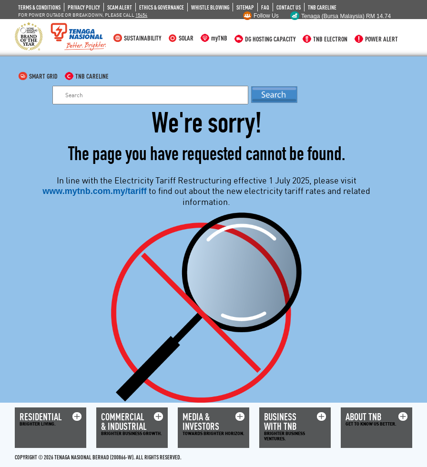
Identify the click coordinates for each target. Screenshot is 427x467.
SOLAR (186, 38)
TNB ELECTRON (330, 39)
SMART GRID (43, 76)
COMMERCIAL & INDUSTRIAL (124, 421)
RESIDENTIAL (41, 416)
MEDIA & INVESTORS (201, 421)
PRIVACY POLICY (84, 7)
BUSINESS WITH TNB (280, 421)
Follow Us (266, 15)
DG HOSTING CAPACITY (270, 39)
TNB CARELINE (322, 7)
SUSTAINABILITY (142, 38)
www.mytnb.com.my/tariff (94, 191)
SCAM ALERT (119, 7)
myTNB (219, 38)
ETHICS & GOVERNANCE (161, 7)
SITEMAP (245, 7)
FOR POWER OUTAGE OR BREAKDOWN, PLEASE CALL (82, 15)
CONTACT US (288, 7)
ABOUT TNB (363, 416)
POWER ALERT (381, 39)
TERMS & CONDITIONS (39, 7)
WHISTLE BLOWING (210, 7)
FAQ (265, 7)
